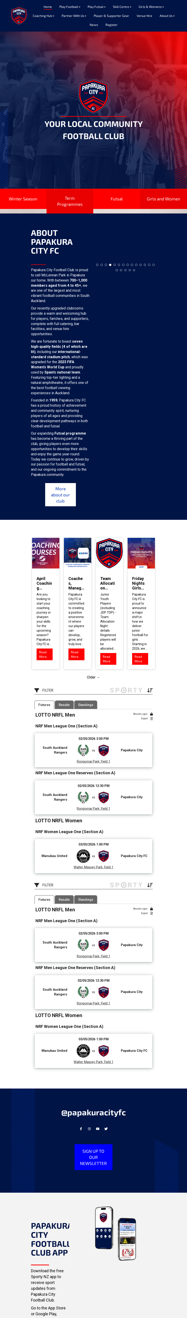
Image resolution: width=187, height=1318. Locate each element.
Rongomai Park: (88, 761)
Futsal (117, 198)
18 (130, 270)
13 (149, 265)
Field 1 (105, 761)
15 (117, 270)
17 (125, 270)
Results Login (143, 714)
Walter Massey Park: (88, 867)
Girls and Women (163, 198)
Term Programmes (70, 201)
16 (121, 270)
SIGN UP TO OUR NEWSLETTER (93, 1157)
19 (134, 270)
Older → (93, 677)
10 (136, 265)
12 (145, 265)
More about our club (60, 494)
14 (153, 265)
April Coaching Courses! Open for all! (44, 583)
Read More (43, 654)
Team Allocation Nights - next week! (107, 583)
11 (141, 265)
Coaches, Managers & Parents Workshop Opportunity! (76, 583)
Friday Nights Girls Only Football (140, 583)
